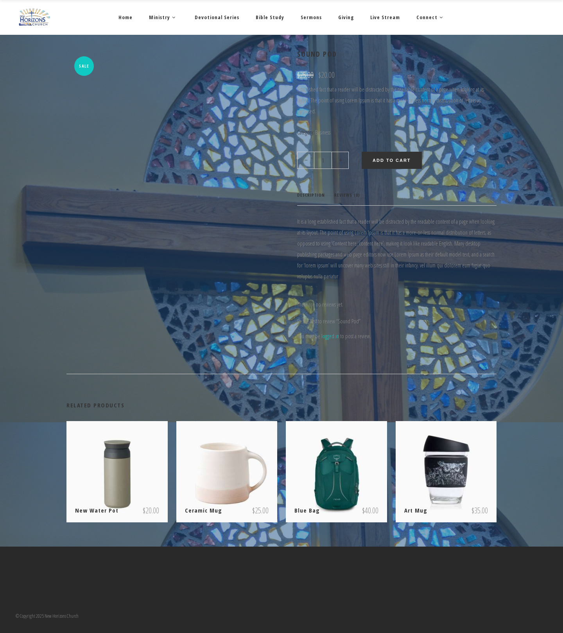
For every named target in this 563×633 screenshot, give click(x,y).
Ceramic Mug (203, 510)
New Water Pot (96, 510)
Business (322, 132)
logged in (330, 336)
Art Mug (415, 510)
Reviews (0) (347, 195)
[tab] (311, 195)
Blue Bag (307, 510)
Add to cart (392, 160)
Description (311, 195)
